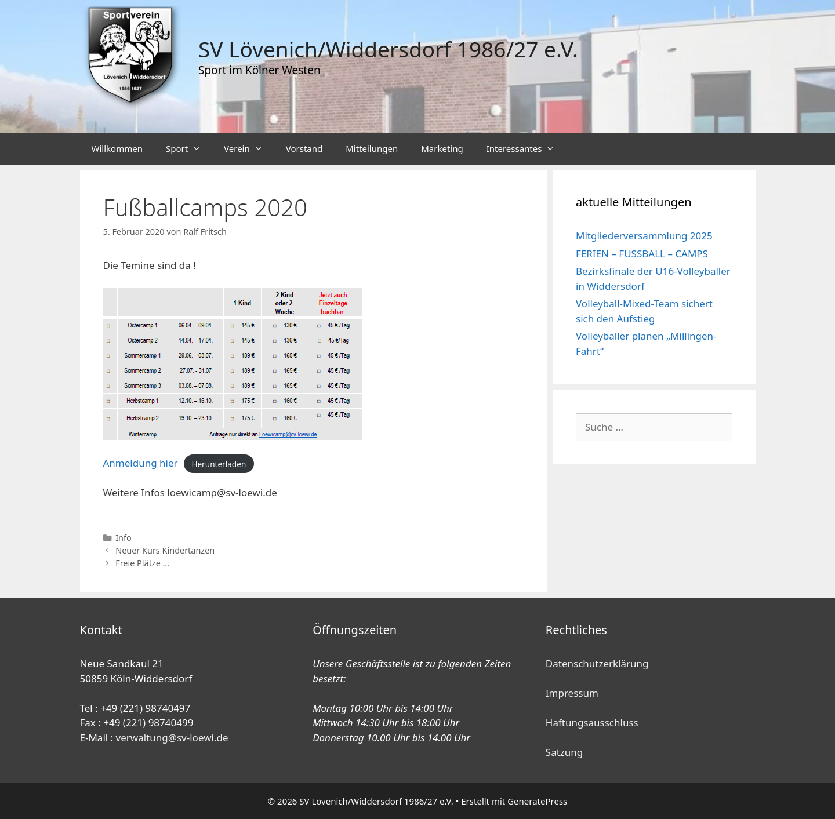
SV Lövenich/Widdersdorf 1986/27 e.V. (388, 49)
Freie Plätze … (142, 563)
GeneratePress (537, 801)
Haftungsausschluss (592, 722)
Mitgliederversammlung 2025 (644, 235)
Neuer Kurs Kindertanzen (165, 550)
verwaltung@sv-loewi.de (172, 737)
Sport (189, 149)
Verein (249, 149)
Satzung (564, 752)
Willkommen (117, 148)
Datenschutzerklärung (597, 663)
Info (123, 537)
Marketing (442, 148)
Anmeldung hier (140, 462)
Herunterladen (218, 463)
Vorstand (304, 148)
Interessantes (527, 149)
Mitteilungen (372, 148)
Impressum (572, 693)
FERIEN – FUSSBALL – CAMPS (642, 253)
